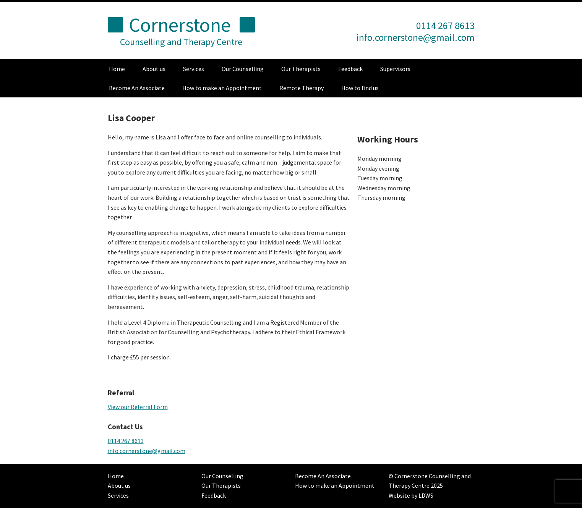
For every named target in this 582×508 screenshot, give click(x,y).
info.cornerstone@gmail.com (415, 37)
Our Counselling (243, 69)
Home (117, 69)
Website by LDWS (411, 495)
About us (154, 69)
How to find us (360, 88)
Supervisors (395, 69)
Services (193, 69)
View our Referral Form (138, 407)
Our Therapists (301, 69)
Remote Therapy (301, 88)
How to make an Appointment (222, 88)
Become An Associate (137, 88)
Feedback (350, 69)
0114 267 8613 (126, 441)
